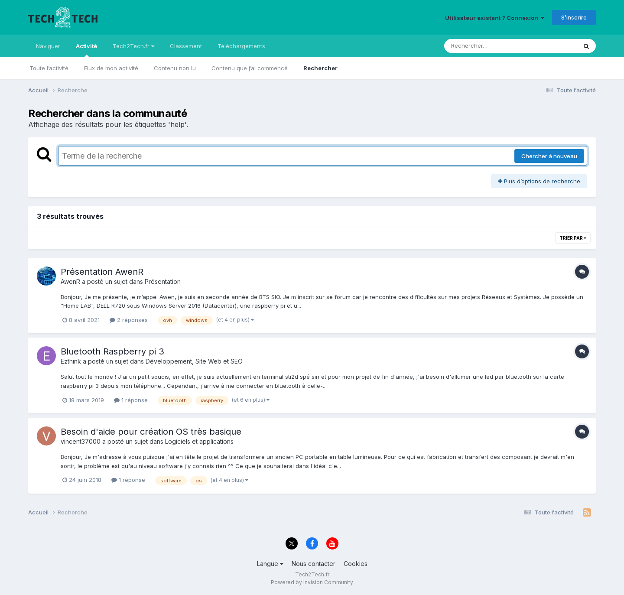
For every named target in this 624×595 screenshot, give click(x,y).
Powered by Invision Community (312, 582)
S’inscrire (574, 17)
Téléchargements (241, 45)
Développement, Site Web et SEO (194, 361)
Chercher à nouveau (549, 156)
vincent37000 (81, 441)
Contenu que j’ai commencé (249, 68)
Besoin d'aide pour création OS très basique (151, 431)
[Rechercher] (485, 46)
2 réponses (129, 319)
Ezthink (71, 361)
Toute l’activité (48, 68)
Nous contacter (313, 563)
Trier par (572, 238)
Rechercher (320, 68)
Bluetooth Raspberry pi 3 (112, 351)
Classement (186, 45)
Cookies (355, 563)
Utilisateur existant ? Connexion (494, 17)
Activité (86, 49)
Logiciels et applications (199, 441)
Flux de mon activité (111, 68)
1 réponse (131, 400)
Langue (270, 563)
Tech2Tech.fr (133, 45)
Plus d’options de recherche (539, 181)
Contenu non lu (175, 68)
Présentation (163, 281)
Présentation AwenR (102, 272)
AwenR (70, 281)
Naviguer (48, 45)
